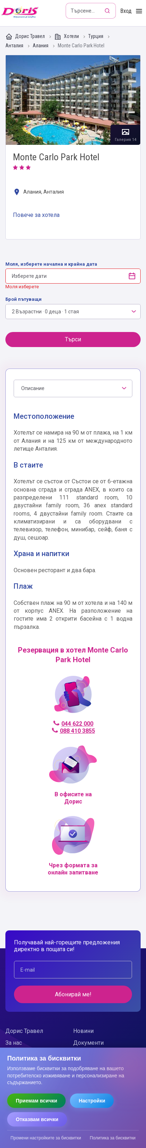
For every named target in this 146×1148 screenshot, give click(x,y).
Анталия (14, 45)
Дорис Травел (25, 36)
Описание (32, 388)
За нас (13, 1042)
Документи (88, 1042)
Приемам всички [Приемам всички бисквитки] (36, 1101)
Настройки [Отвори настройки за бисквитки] (92, 1101)
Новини (83, 1031)
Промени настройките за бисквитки (45, 1137)
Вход (126, 11)
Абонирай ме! (73, 994)
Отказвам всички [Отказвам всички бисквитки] (37, 1119)
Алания (41, 45)
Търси (73, 339)
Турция (96, 36)
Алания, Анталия (38, 192)
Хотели (67, 36)
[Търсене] (108, 11)
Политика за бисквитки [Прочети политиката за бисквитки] (112, 1137)
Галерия (73, 100)
